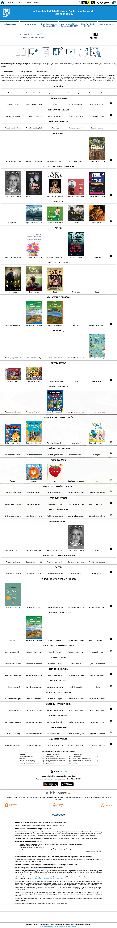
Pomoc (28, 3)
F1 (101, 2)
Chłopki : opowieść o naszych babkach (55, 760)
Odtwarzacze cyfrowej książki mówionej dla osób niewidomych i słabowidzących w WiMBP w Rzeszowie (53, 857)
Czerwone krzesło (50, 763)
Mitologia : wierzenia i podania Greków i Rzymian (31, 762)
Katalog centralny (9, 24)
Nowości (10, 3)
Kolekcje (41, 37)
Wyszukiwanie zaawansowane (29, 37)
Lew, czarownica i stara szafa (26, 756)
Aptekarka (75, 763)
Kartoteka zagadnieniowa (107, 24)
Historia (19, 3)
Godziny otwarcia (42, 72)
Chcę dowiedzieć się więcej (49, 926)
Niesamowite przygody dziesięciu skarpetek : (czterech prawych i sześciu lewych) (38, 763)
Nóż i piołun (75, 762)
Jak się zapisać (8, 72)
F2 (106, 2)
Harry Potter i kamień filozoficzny (27, 760)
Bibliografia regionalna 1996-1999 (87, 25)
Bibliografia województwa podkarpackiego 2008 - (48, 25)
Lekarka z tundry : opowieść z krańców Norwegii (84, 760)
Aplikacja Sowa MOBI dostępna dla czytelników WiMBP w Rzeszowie (40, 822)
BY (93, 2)
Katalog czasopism (29, 24)
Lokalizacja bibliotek (25, 72)
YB (88, 2)
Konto (36, 3)
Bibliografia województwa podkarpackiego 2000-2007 (68, 25)
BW (84, 2)
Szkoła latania (22, 758)
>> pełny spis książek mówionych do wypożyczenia (48, 878)
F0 (98, 2)
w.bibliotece (52, 797)
